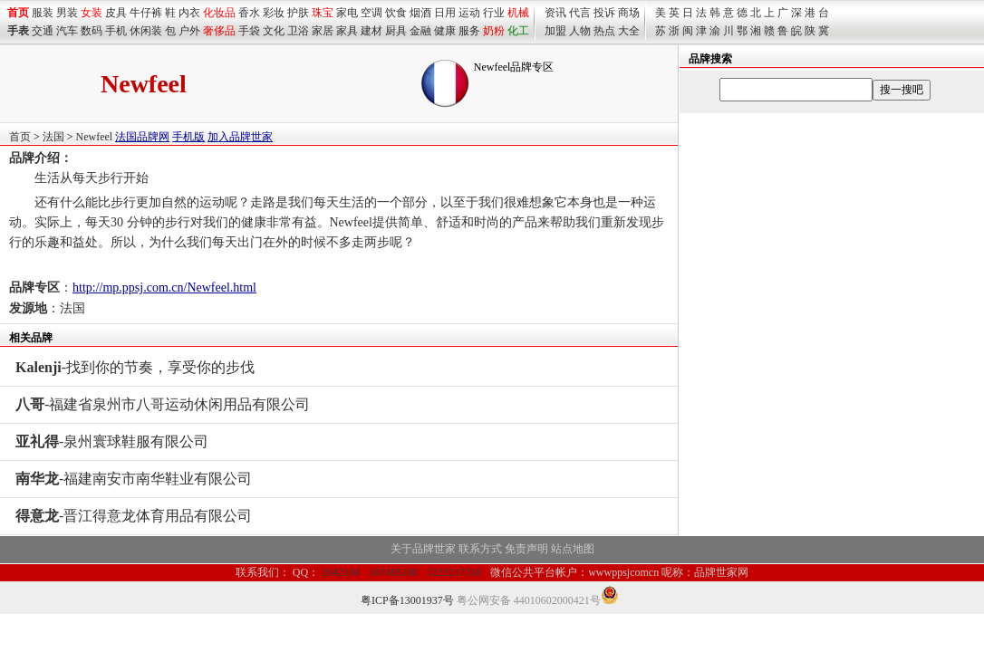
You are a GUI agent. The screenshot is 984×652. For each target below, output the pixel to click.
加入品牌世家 (240, 136)
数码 (91, 30)
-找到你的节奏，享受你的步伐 (135, 367)
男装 (67, 12)
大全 (629, 30)
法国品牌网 (142, 136)
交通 (42, 30)
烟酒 (420, 12)
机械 (518, 12)
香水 (249, 12)
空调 (371, 12)
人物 (580, 30)
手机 (116, 30)
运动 (469, 12)
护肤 (298, 12)
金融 (420, 30)
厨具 (396, 30)
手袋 (249, 30)
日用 (445, 12)
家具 (347, 30)
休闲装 (146, 30)
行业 (494, 12)
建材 (371, 30)
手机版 (188, 136)
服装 (42, 12)
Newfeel (94, 136)
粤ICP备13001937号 (407, 600)
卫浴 (298, 30)
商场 (629, 12)
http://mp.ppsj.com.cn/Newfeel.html (164, 287)
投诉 (604, 12)
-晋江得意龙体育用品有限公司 (133, 515)
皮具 (116, 12)
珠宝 (322, 12)
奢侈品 (219, 30)
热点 (604, 30)
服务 (469, 30)
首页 (20, 136)
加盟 (555, 30)
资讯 (555, 12)
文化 (274, 30)
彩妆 (274, 12)
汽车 (67, 30)
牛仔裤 (146, 12)
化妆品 (219, 12)
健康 (445, 30)
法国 (53, 136)
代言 (580, 12)
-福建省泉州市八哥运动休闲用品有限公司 (162, 404)
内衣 (189, 12)
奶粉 (494, 30)
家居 (322, 30)
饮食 (396, 12)
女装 (91, 12)
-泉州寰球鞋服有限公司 (111, 441)
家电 (347, 12)
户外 (189, 30)
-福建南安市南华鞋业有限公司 (133, 478)
